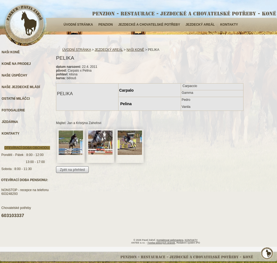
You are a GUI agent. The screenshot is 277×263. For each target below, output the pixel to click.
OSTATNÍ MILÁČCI (16, 99)
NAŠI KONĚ (135, 50)
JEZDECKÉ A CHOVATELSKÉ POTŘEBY (149, 24)
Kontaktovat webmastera (170, 240)
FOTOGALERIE (13, 110)
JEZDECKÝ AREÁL (200, 24)
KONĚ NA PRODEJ (16, 64)
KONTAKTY (229, 24)
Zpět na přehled (72, 170)
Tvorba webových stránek (161, 242)
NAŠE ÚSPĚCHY (14, 75)
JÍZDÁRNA (10, 122)
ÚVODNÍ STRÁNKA (78, 24)
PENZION (105, 24)
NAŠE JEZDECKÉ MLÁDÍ (21, 87)
